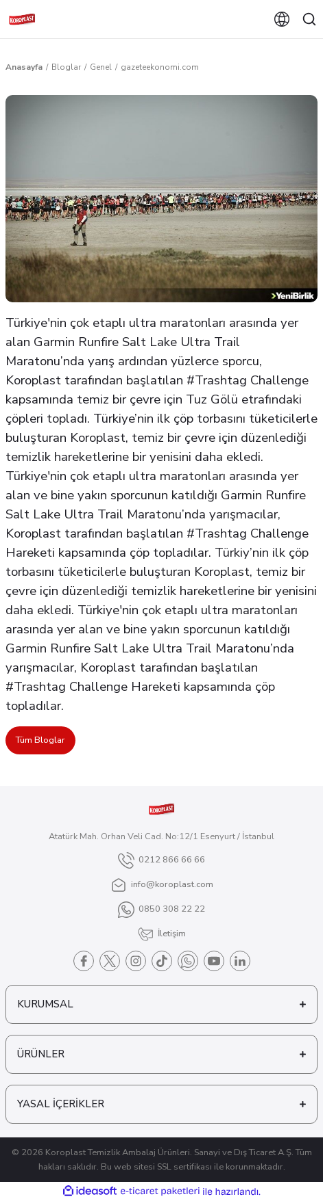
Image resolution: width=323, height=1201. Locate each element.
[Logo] (21, 19)
